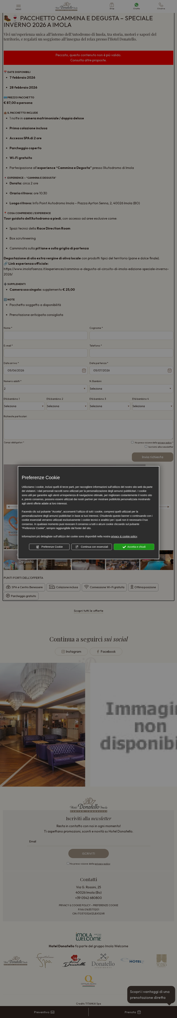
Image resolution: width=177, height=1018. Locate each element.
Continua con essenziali (91, 547)
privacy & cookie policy (124, 536)
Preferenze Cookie (49, 547)
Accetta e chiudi (134, 547)
